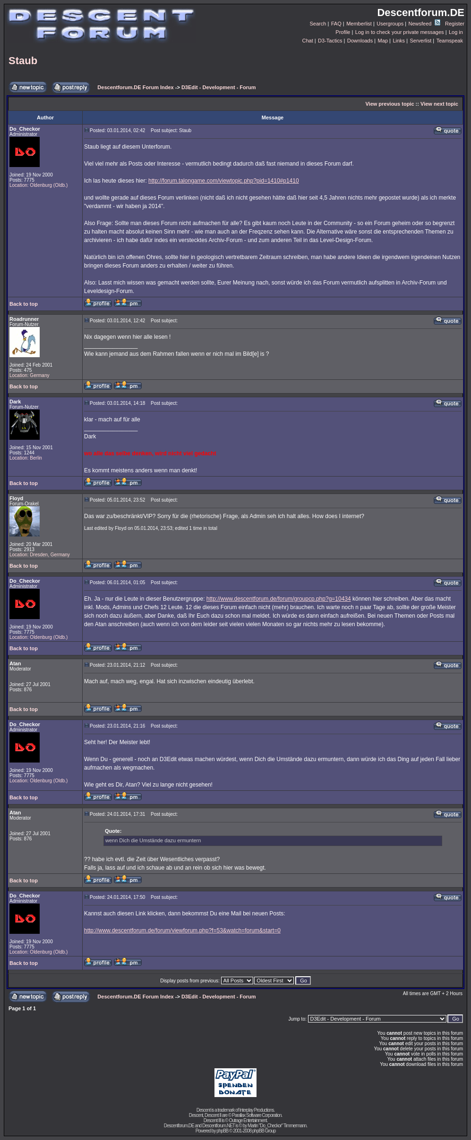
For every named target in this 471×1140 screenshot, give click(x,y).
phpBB (222, 1130)
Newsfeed (424, 23)
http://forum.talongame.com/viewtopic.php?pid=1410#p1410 (223, 180)
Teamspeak (450, 40)
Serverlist (420, 40)
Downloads (360, 40)
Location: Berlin (25, 458)
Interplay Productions (256, 1110)
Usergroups (390, 23)
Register (454, 23)
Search (318, 23)
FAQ (336, 23)
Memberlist (359, 23)
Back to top (23, 304)
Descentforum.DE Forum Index (135, 87)
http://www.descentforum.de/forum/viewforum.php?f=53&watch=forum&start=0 (182, 930)
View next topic (439, 104)
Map (383, 40)
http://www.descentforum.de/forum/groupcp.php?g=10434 (278, 598)
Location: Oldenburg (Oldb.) (38, 185)
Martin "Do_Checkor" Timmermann (277, 1125)
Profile (342, 32)
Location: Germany (29, 375)
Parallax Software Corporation (256, 1115)
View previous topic (389, 104)
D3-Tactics (330, 40)
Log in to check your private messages (399, 32)
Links (399, 40)
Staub (23, 61)
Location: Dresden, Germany (39, 554)
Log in (456, 32)
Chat (307, 40)
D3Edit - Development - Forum (218, 87)
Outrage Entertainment (247, 1120)
